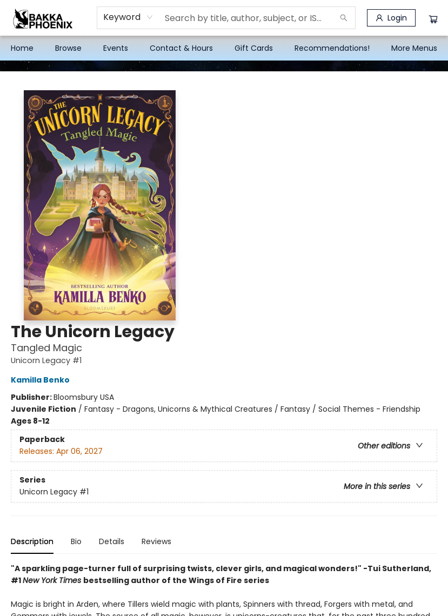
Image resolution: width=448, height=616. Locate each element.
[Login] (391, 17)
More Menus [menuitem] (414, 48)
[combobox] (128, 17)
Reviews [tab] (156, 541)
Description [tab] (32, 541)
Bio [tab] (76, 541)
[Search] (344, 18)
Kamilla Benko (42, 379)
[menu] (224, 48)
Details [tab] (111, 541)
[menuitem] (22, 48)
